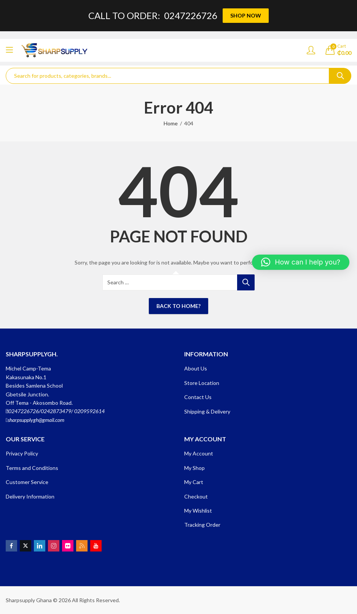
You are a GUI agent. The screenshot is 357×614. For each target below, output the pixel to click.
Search (340, 76)
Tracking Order (202, 524)
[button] (300, 262)
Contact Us (198, 397)
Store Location (201, 383)
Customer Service (27, 482)
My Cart (193, 482)
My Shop (194, 468)
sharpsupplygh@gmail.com (36, 420)
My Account (198, 453)
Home (171, 123)
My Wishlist (198, 510)
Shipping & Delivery (207, 411)
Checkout (196, 496)
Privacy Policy (22, 453)
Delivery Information (30, 496)
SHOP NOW (245, 15)
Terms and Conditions (32, 468)
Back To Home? (178, 306)
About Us (195, 368)
